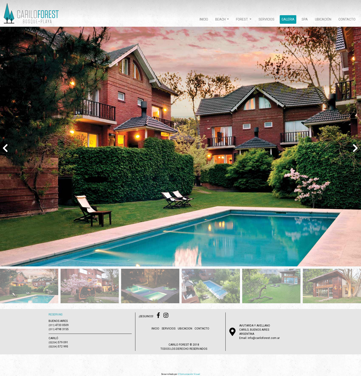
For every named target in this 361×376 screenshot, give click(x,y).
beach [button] (220, 19)
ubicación (323, 19)
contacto (346, 19)
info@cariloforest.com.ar (264, 338)
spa (305, 19)
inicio (204, 19)
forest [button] (242, 19)
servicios (266, 19)
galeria (288, 19)
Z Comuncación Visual (189, 374)
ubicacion (185, 328)
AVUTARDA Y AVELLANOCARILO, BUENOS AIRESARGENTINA (254, 329)
